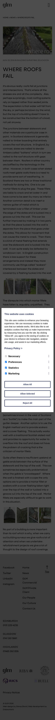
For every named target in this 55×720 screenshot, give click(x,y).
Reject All (27, 403)
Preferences (13, 362)
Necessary (12, 356)
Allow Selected (27, 394)
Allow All (27, 384)
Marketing (12, 373)
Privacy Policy (13, 348)
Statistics (12, 368)
